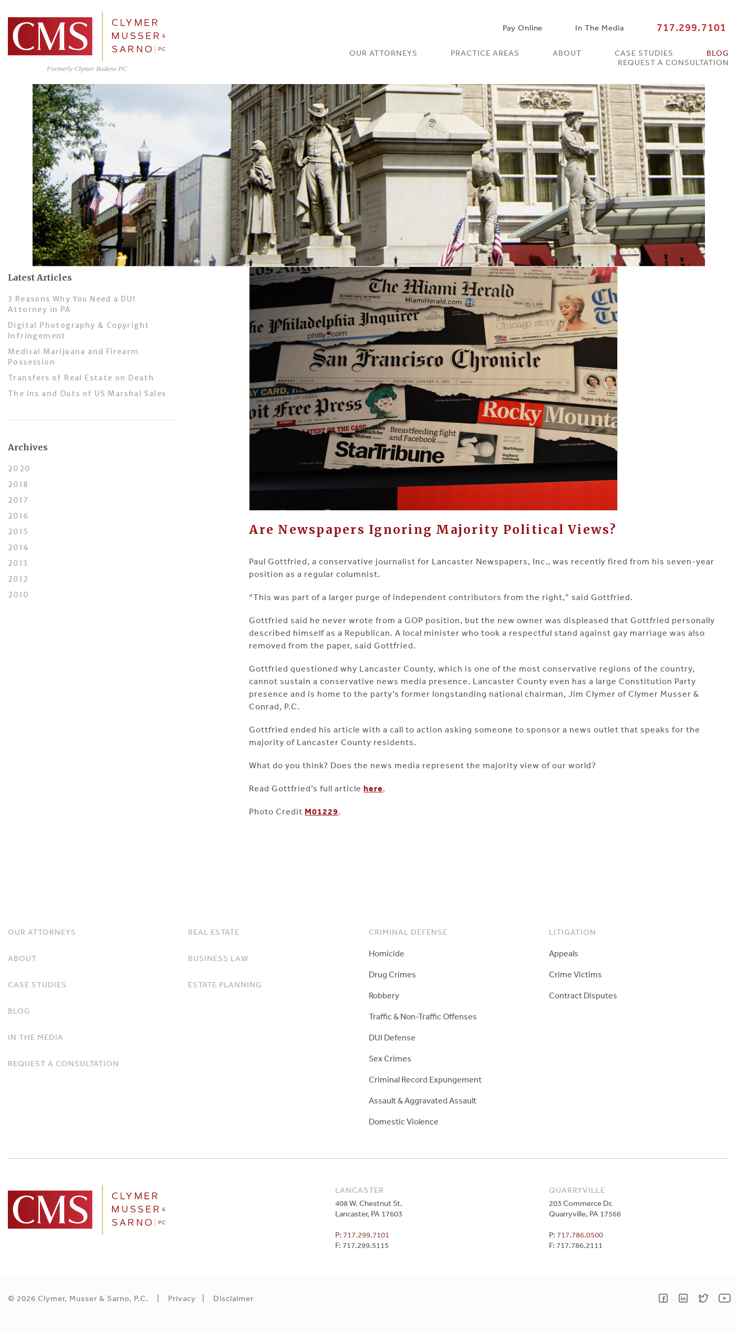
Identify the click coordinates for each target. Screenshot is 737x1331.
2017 (18, 500)
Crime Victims (575, 974)
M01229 (321, 811)
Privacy (182, 1298)
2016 (18, 516)
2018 (18, 484)
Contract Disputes (583, 995)
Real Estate (214, 932)
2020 (19, 468)
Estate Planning (225, 984)
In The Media (599, 28)
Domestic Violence (404, 1121)
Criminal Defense (408, 932)
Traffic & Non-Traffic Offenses (423, 1016)
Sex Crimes (390, 1058)
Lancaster (359, 1190)
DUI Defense (392, 1037)
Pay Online (523, 28)
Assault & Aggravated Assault (422, 1100)
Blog (718, 53)
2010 (18, 595)
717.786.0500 (580, 1235)
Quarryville (577, 1190)
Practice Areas (485, 53)
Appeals (563, 953)
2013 (18, 563)
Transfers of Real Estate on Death (81, 378)
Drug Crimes (392, 974)
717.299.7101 (691, 27)
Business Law (218, 958)
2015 (18, 531)
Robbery (384, 995)
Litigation (572, 932)
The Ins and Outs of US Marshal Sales (87, 393)
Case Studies (644, 53)
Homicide (386, 953)
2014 (18, 547)
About (567, 53)
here (373, 788)
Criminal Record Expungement (425, 1079)
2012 (18, 579)
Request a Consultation (673, 62)
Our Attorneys (383, 53)
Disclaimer (233, 1298)
